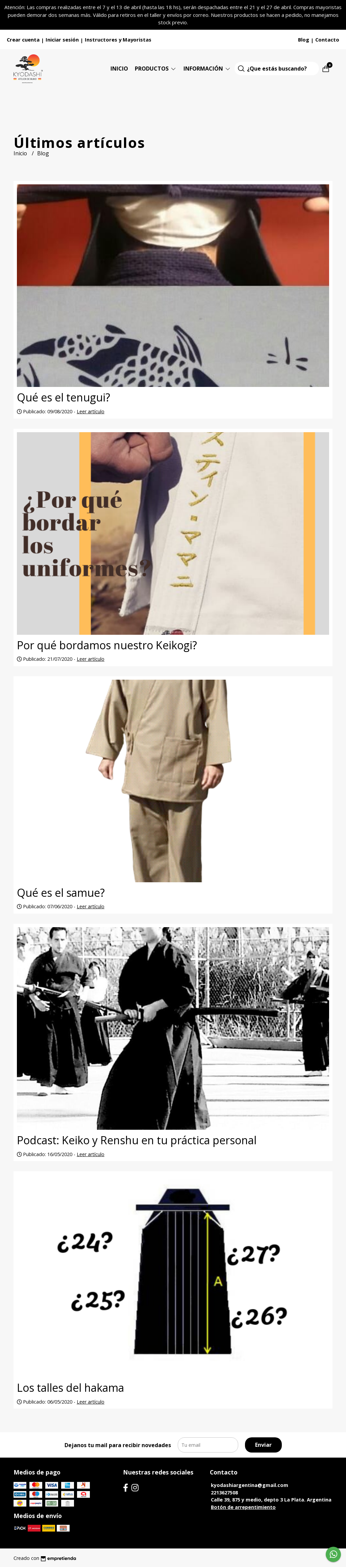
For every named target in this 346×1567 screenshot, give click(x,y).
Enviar (263, 1444)
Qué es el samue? (61, 892)
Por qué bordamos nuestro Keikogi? (107, 645)
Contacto (327, 39)
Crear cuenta (23, 39)
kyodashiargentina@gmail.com (249, 1485)
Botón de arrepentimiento (243, 1507)
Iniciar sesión (62, 39)
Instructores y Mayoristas (118, 39)
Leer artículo (90, 411)
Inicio (119, 68)
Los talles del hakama (70, 1387)
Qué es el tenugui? (63, 397)
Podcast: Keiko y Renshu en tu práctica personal (136, 1140)
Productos (156, 68)
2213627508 (224, 1492)
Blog (303, 39)
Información (207, 68)
